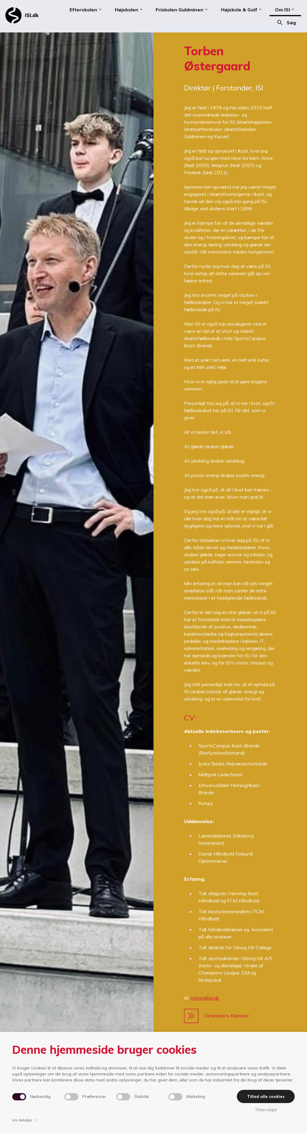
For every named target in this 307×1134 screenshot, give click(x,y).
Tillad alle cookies (266, 1096)
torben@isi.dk (204, 998)
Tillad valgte (266, 1109)
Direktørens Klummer (216, 1016)
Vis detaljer (24, 1120)
